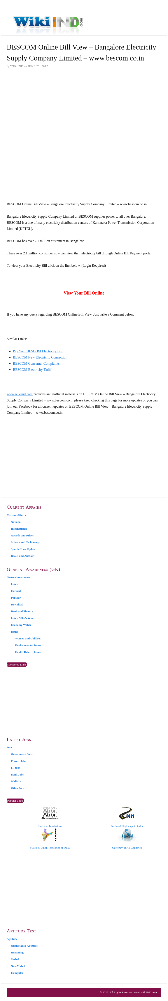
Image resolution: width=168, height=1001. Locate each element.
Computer (17, 972)
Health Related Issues (28, 652)
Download (17, 604)
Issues (14, 631)
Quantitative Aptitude (24, 945)
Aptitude (12, 939)
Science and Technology (25, 542)
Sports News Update (23, 549)
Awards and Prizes (22, 535)
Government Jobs (22, 754)
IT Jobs (15, 767)
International (19, 528)
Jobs (9, 747)
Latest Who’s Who (22, 618)
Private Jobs (18, 761)
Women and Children (28, 638)
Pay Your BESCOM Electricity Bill (38, 351)
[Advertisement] (84, 105)
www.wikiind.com (20, 394)
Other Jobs (17, 788)
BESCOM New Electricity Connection (40, 357)
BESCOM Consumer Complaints (36, 363)
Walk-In (16, 781)
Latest (15, 584)
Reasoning (17, 952)
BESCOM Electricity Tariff (32, 369)
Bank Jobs (17, 774)
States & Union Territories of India (50, 838)
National (16, 522)
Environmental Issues (28, 645)
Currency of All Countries (127, 838)
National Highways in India (127, 817)
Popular (16, 597)
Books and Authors (22, 555)
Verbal (15, 959)
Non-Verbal (18, 966)
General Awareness (18, 577)
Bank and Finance (22, 611)
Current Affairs (16, 515)
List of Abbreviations (50, 817)
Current (16, 591)
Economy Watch (21, 625)
